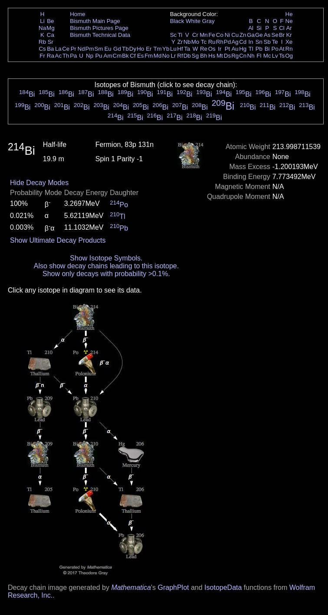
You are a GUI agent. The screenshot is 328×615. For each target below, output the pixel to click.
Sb (267, 42)
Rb (42, 42)
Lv (275, 55)
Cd (242, 42)
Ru (212, 42)
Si (259, 28)
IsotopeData (223, 587)
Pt (227, 49)
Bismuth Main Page (95, 21)
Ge (259, 35)
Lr (173, 55)
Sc (173, 35)
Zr (180, 42)
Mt (219, 55)
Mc (267, 55)
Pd (227, 42)
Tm (157, 49)
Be (50, 21)
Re (203, 49)
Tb (125, 49)
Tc (204, 42)
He (289, 14)
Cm (117, 55)
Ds (227, 55)
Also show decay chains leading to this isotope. (106, 266)
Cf (132, 55)
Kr (289, 35)
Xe (288, 42)
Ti (180, 35)
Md (158, 55)
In (251, 42)
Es (140, 55)
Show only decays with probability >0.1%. (106, 273)
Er (148, 49)
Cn (242, 55)
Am (108, 55)
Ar (289, 28)
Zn (242, 35)
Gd (117, 49)
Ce (65, 49)
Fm (148, 55)
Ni (227, 35)
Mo (195, 42)
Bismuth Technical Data (100, 35)
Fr (42, 55)
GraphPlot (173, 587)
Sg (195, 55)
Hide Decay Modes (39, 182)
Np (89, 55)
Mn (204, 35)
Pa (73, 55)
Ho (140, 49)
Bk (125, 55)
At (282, 49)
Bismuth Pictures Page (99, 28)
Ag (234, 42)
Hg (242, 49)
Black (177, 21)
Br (282, 35)
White (193, 21)
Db (187, 55)
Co (219, 35)
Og (289, 55)
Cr (195, 35)
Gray (208, 21)
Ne (289, 21)
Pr (73, 49)
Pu (98, 55)
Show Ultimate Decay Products (58, 240)
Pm (89, 49)
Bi (267, 49)
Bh (203, 55)
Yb (165, 49)
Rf (180, 55)
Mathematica (131, 587)
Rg (235, 55)
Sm (99, 49)
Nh (251, 55)
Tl (251, 49)
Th (65, 55)
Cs (42, 49)
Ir (219, 49)
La (58, 49)
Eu (107, 49)
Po (275, 49)
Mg (50, 28)
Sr (50, 42)
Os (212, 49)
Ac (58, 55)
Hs (211, 55)
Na (42, 28)
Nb (187, 42)
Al (250, 28)
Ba (50, 49)
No (166, 55)
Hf (180, 49)
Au (234, 49)
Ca (50, 35)
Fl (258, 55)
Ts (282, 55)
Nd (81, 49)
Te (275, 42)
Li (42, 21)
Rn (289, 49)
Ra (50, 55)
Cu (235, 35)
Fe (211, 35)
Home (77, 14)
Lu (173, 49)
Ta (187, 49)
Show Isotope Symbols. (106, 258)
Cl (282, 28)
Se (275, 35)
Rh (219, 42)
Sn (259, 42)
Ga (251, 35)
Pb (259, 49)
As (267, 35)
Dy (132, 49)
